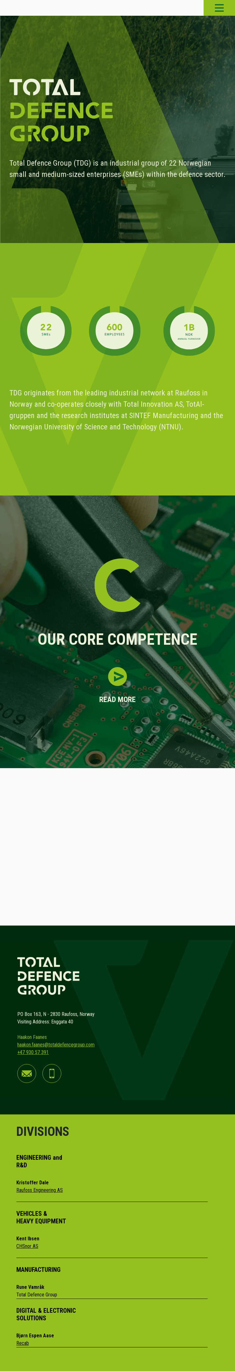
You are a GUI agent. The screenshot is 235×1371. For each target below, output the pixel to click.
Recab (22, 1343)
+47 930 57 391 (33, 1052)
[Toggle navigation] (219, 8)
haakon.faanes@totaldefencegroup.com (56, 1045)
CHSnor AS (27, 1246)
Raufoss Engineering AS (39, 1190)
